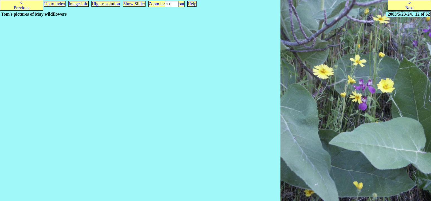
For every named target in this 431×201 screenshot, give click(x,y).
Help (192, 3)
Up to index (55, 3)
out (181, 3)
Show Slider (134, 3)
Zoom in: (157, 3)
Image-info (78, 3)
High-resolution (106, 3)
